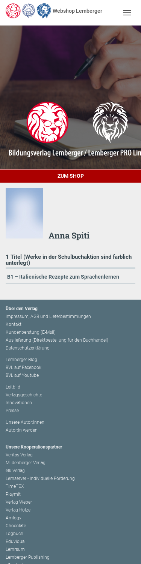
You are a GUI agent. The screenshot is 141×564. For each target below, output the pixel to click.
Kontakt (13, 324)
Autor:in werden (22, 430)
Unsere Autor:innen (25, 422)
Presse (12, 410)
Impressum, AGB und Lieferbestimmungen (48, 316)
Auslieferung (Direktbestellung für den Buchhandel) (57, 340)
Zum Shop (71, 176)
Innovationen (19, 402)
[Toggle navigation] (126, 12)
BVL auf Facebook (23, 367)
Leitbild (13, 387)
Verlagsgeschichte (24, 395)
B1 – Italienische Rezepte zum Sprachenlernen (63, 277)
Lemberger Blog (21, 359)
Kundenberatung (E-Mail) (31, 332)
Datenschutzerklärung (28, 348)
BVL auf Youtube (22, 375)
